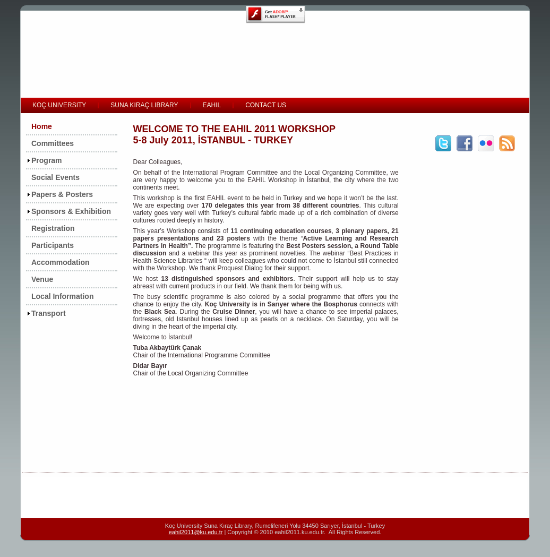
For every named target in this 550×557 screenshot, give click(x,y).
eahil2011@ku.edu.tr (196, 532)
